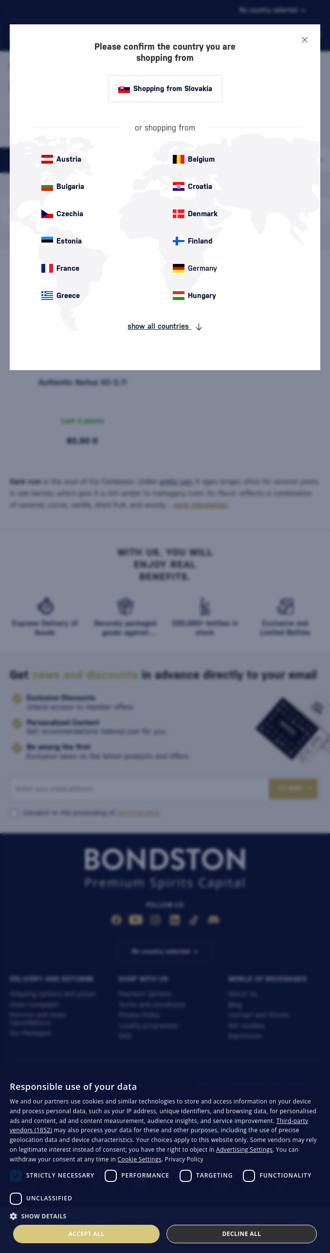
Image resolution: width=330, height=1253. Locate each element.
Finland (192, 241)
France (60, 268)
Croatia (192, 186)
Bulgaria (62, 186)
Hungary (194, 295)
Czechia (62, 213)
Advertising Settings (244, 1149)
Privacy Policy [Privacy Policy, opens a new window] (184, 1159)
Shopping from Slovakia (165, 88)
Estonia (61, 241)
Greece (60, 295)
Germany (195, 268)
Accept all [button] (87, 1234)
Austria (61, 159)
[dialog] (165, 1161)
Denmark (195, 213)
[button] (165, 1215)
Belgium (194, 159)
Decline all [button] (241, 1234)
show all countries (165, 326)
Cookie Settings (140, 1159)
